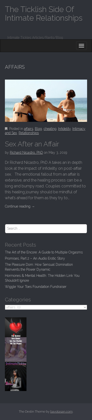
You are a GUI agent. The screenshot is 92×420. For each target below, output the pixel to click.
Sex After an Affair (32, 144)
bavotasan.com (61, 411)
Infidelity (64, 129)
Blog (38, 129)
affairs (28, 129)
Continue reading (20, 206)
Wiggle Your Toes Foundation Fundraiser (35, 287)
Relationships (29, 133)
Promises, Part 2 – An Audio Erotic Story (35, 258)
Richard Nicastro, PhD (26, 152)
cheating (50, 129)
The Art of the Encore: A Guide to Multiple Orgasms (44, 252)
